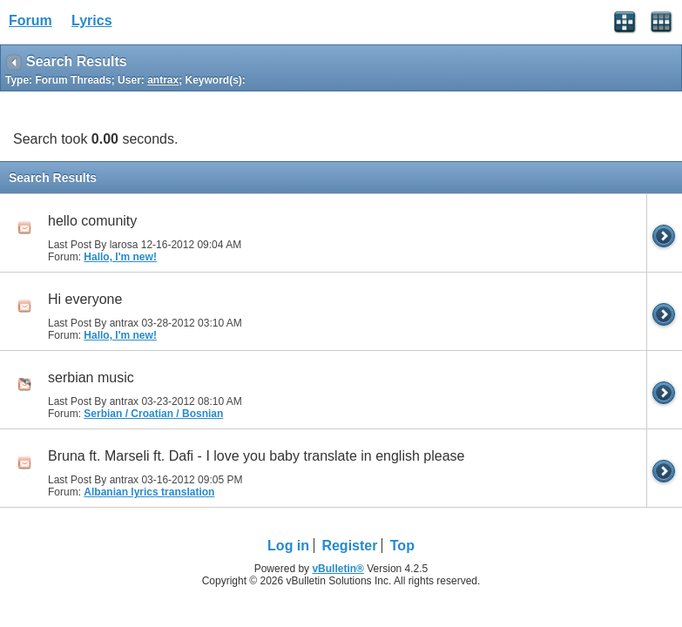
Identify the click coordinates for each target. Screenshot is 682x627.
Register (349, 545)
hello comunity (92, 220)
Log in (288, 545)
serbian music (91, 377)
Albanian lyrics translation (149, 492)
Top (402, 545)
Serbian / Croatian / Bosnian (153, 414)
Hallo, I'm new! (120, 257)
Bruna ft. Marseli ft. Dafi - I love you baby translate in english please (256, 455)
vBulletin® (338, 569)
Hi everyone (85, 299)
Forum (30, 20)
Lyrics (91, 20)
